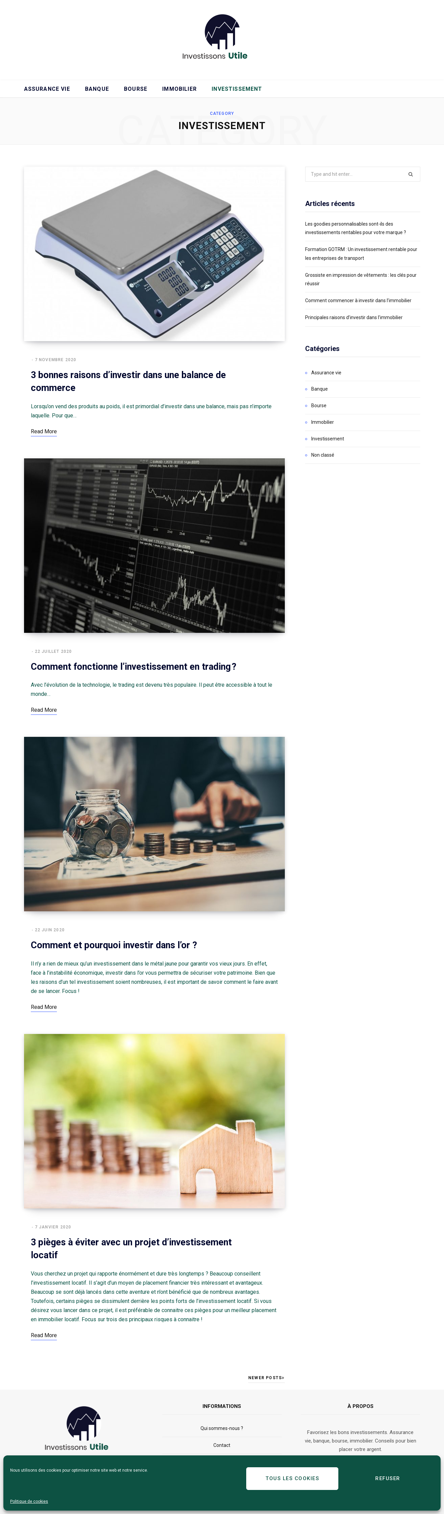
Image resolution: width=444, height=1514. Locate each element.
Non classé (322, 455)
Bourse (135, 89)
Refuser (387, 1478)
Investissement (237, 89)
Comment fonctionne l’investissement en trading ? (133, 666)
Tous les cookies (292, 1478)
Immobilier (179, 89)
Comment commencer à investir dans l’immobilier (358, 300)
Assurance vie (47, 89)
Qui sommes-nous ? (221, 1428)
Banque (97, 89)
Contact (221, 1445)
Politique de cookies (29, 1501)
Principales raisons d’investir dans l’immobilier (354, 317)
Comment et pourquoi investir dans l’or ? (114, 945)
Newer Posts (266, 1377)
